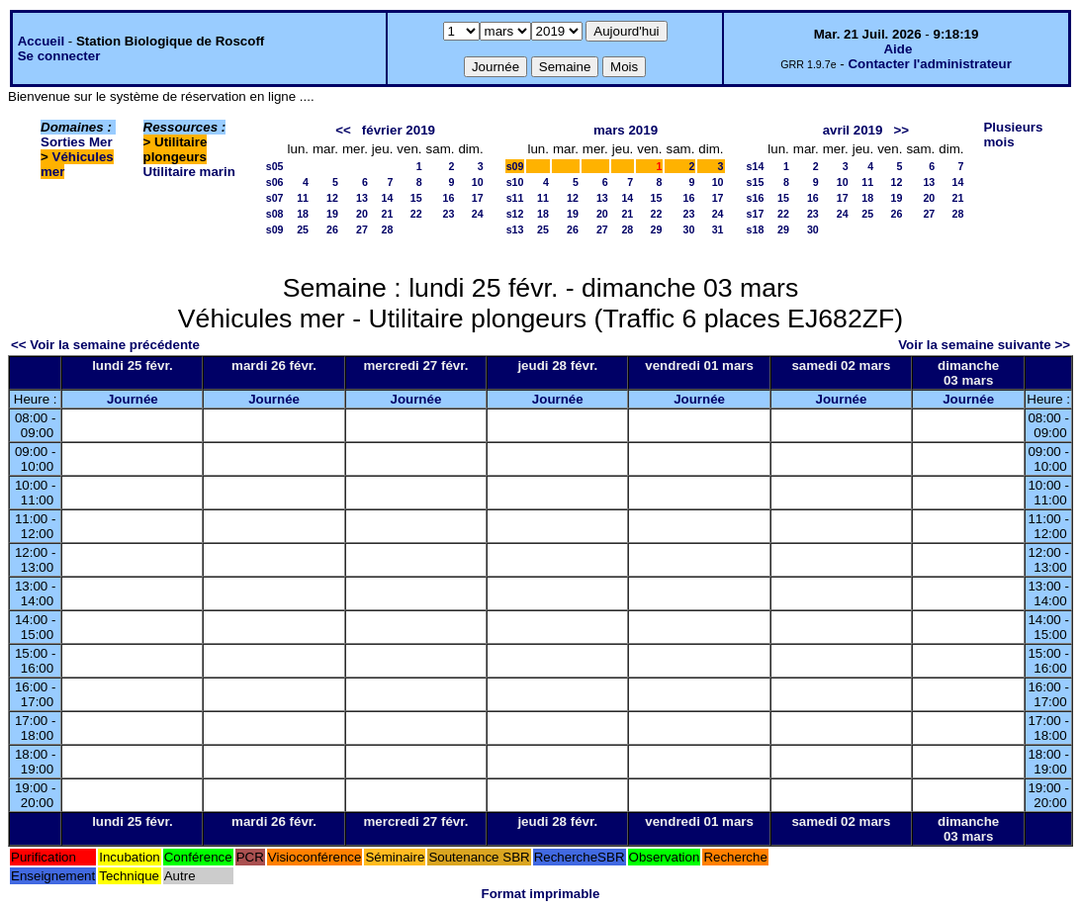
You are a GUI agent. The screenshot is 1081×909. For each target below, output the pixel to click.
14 (388, 198)
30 (689, 229)
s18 (756, 229)
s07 (275, 198)
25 (303, 229)
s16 (756, 198)
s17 (756, 214)
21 (388, 214)
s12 (515, 214)
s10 (515, 182)
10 (478, 182)
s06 (275, 182)
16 (449, 198)
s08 (275, 214)
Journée (132, 399)
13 (362, 198)
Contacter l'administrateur (929, 63)
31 (718, 229)
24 (478, 214)
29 (657, 229)
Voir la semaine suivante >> (984, 344)
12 (332, 198)
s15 (756, 182)
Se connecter (59, 55)
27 (362, 229)
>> (902, 130)
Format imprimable (541, 893)
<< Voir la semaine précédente (105, 344)
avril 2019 (853, 130)
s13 (515, 229)
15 (416, 198)
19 (332, 214)
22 (416, 214)
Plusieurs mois (1012, 134)
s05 (275, 166)
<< (343, 130)
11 (303, 198)
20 (362, 214)
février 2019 (398, 130)
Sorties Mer (77, 142)
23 (449, 214)
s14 (756, 166)
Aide (897, 49)
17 (478, 198)
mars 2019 (625, 130)
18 (303, 214)
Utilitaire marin (189, 171)
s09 (275, 229)
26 (332, 229)
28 (388, 229)
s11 (515, 198)
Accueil (41, 41)
